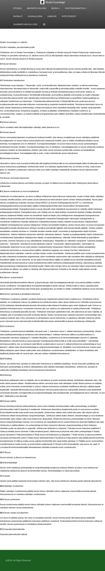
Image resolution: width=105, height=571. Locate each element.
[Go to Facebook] (44, 24)
